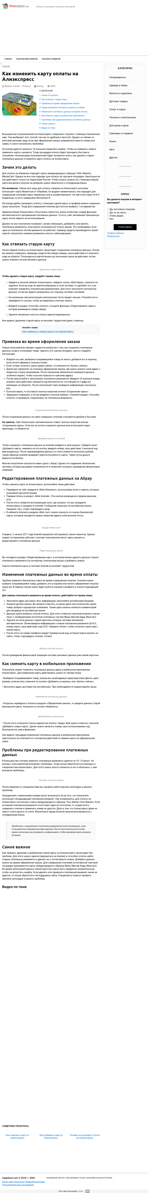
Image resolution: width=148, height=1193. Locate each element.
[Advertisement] (74, 34)
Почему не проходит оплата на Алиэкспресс (85, 1136)
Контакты (20, 1182)
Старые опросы (115, 233)
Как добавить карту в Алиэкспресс (51, 1136)
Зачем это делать (50, 95)
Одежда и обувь (118, 85)
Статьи (8, 59)
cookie (80, 1191)
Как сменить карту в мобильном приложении (63, 116)
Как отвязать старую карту (54, 99)
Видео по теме (48, 128)
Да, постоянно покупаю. (123, 209)
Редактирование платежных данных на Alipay (63, 107)
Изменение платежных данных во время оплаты (65, 111)
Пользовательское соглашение (18, 1185)
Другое (113, 157)
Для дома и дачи (119, 125)
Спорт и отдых (117, 109)
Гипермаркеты (117, 77)
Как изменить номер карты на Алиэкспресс (48, 331)
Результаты (113, 236)
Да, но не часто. (118, 212)
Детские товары (118, 101)
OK (87, 1191)
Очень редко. (117, 215)
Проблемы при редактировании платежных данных (66, 120)
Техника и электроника (122, 117)
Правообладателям (35, 1182)
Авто (112, 149)
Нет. (112, 219)
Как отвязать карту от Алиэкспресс (17, 1136)
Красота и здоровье (120, 93)
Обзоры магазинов (26, 59)
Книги (112, 141)
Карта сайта (8, 1182)
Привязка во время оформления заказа (60, 103)
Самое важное (48, 124)
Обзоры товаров (51, 59)
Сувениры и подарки (121, 133)
